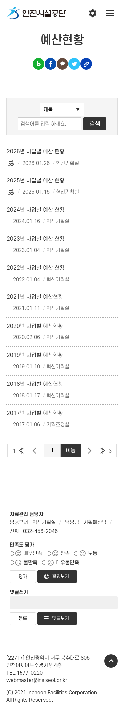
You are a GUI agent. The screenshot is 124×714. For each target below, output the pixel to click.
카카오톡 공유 (62, 64)
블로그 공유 (38, 64)
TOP (111, 661)
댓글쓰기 (19, 592)
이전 (34, 450)
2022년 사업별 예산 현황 (35, 268)
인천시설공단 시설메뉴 (92, 13)
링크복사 (86, 64)
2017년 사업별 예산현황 (35, 413)
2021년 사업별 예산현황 (35, 297)
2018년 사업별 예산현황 (35, 384)
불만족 (30, 563)
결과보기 (60, 576)
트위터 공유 (74, 64)
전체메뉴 (110, 13)
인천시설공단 (36, 13)
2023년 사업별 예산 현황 (35, 239)
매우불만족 (67, 563)
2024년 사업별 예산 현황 (35, 210)
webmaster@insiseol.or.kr (36, 680)
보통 (92, 553)
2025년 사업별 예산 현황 (35, 181)
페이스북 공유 (50, 64)
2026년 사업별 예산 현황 (35, 152)
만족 (65, 553)
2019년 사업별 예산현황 (35, 355)
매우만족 (32, 553)
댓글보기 (60, 618)
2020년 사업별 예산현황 (35, 326)
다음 (90, 450)
